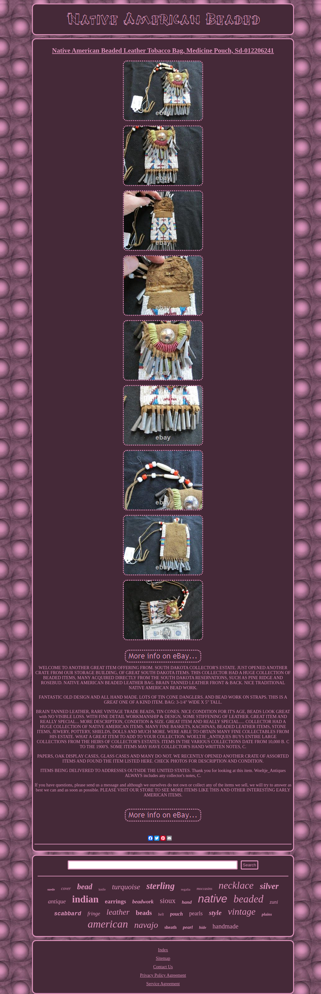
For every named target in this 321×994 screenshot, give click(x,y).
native (212, 898)
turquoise (126, 887)
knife (102, 889)
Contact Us (163, 967)
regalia (185, 889)
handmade (225, 926)
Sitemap (163, 958)
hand (187, 902)
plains (267, 914)
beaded (248, 899)
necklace (236, 885)
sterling (160, 886)
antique (57, 901)
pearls (196, 913)
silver (269, 886)
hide (202, 927)
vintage (241, 911)
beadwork (143, 902)
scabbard (67, 914)
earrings (115, 901)
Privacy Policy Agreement (163, 975)
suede (51, 889)
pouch (176, 914)
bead (84, 886)
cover (66, 888)
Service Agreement (163, 983)
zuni (274, 902)
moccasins (204, 888)
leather (117, 912)
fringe (93, 914)
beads (144, 913)
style (215, 913)
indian (85, 899)
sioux (168, 901)
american (108, 924)
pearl (188, 927)
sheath (170, 927)
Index (163, 950)
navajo (146, 925)
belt (161, 914)
